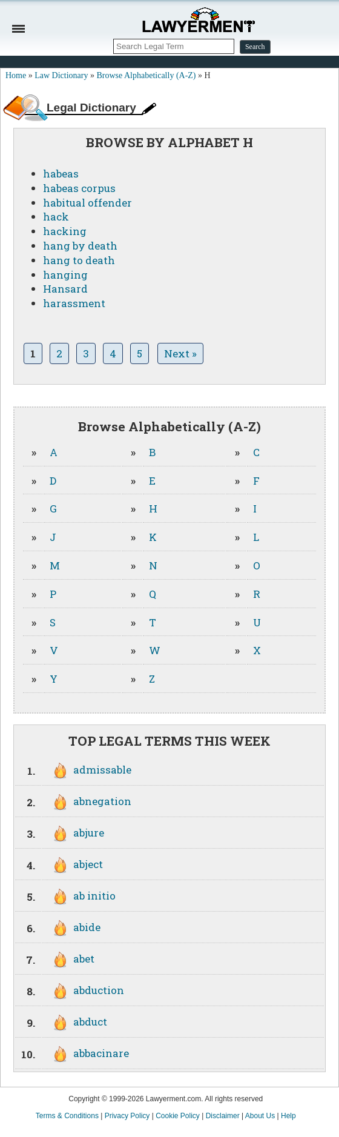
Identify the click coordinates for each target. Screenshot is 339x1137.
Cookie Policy (178, 1116)
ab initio (94, 896)
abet (83, 959)
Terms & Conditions (67, 1116)
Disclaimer (223, 1116)
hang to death (79, 260)
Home (15, 75)
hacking (65, 231)
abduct (90, 1022)
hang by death (80, 246)
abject (88, 864)
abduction (98, 990)
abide (86, 927)
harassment (74, 303)
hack (56, 217)
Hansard (65, 289)
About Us (260, 1116)
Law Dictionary (61, 75)
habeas (61, 174)
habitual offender (87, 203)
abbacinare (101, 1053)
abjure (88, 833)
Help (288, 1116)
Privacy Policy (127, 1116)
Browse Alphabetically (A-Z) (146, 75)
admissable (102, 770)
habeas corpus (79, 188)
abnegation (102, 801)
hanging (65, 275)
